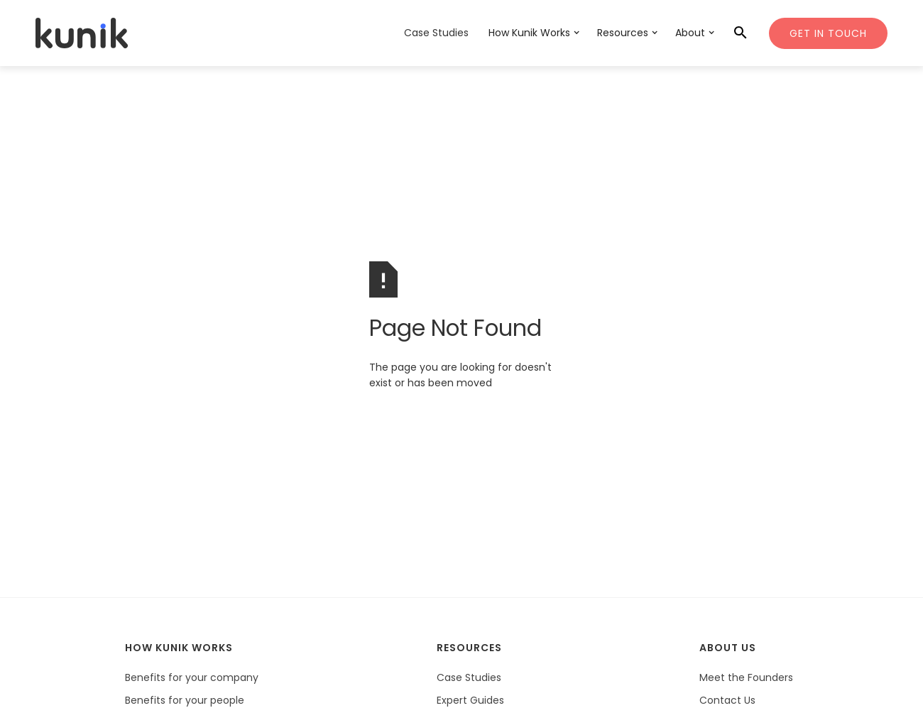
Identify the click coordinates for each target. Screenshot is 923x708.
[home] (82, 33)
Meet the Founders (746, 677)
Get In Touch (828, 33)
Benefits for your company (191, 677)
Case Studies (436, 33)
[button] (533, 34)
